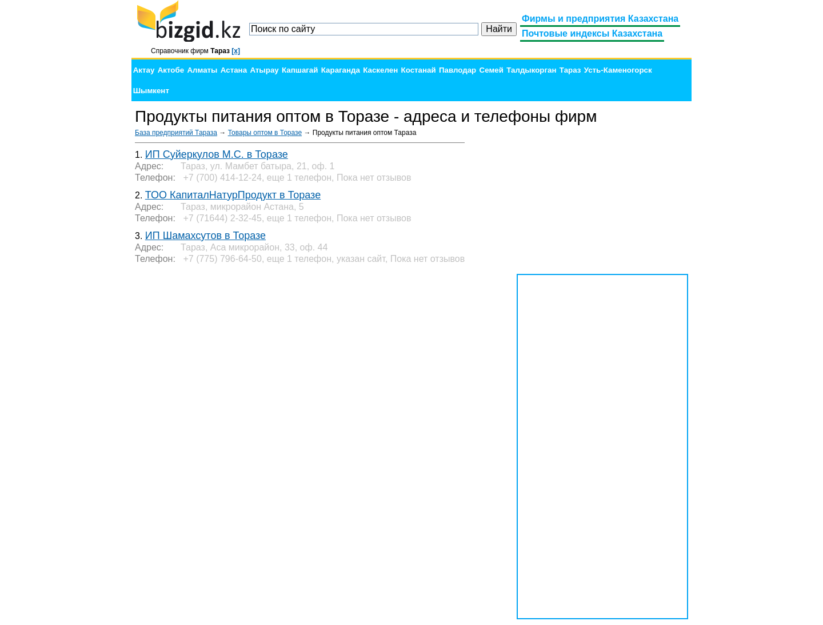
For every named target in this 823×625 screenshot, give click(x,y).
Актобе (171, 70)
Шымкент (151, 90)
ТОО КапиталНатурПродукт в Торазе (233, 195)
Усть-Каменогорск (618, 70)
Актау (144, 70)
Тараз (570, 70)
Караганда (340, 70)
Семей (492, 70)
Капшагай (300, 70)
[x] (235, 51)
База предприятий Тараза (176, 133)
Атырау (264, 70)
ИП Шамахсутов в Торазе (205, 235)
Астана (234, 70)
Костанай (418, 70)
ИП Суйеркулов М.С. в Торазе (216, 154)
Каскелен (380, 70)
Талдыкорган (531, 70)
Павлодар (457, 70)
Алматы (202, 70)
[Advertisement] (602, 200)
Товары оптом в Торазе (265, 133)
